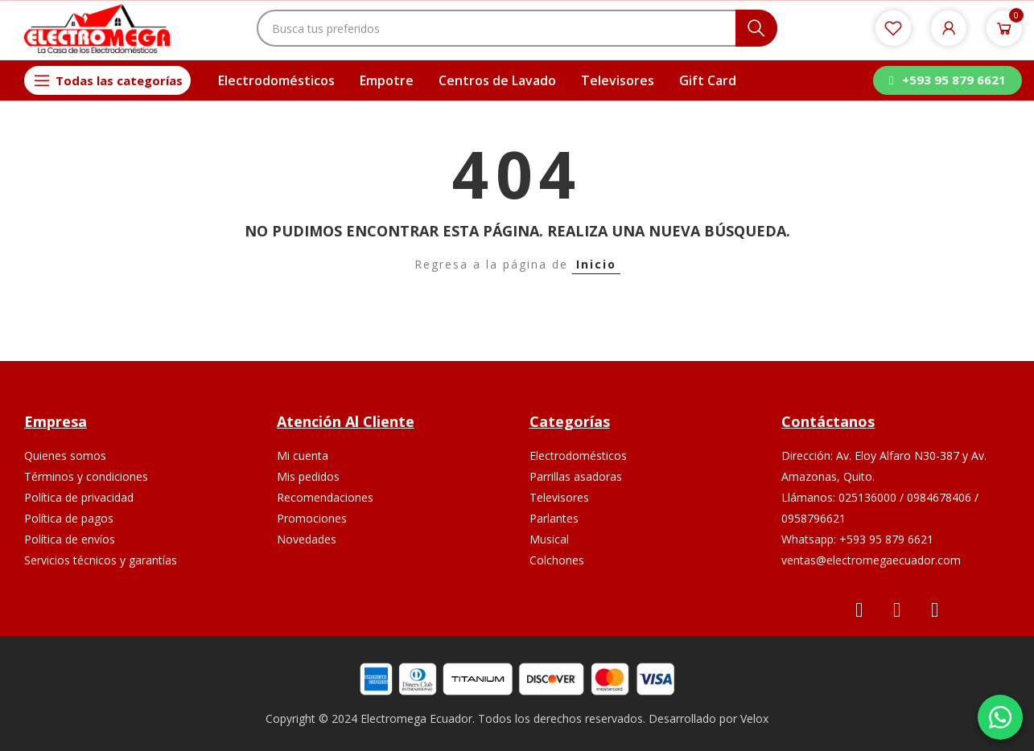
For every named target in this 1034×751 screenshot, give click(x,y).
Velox (754, 718)
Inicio (596, 264)
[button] (947, 80)
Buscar (756, 28)
